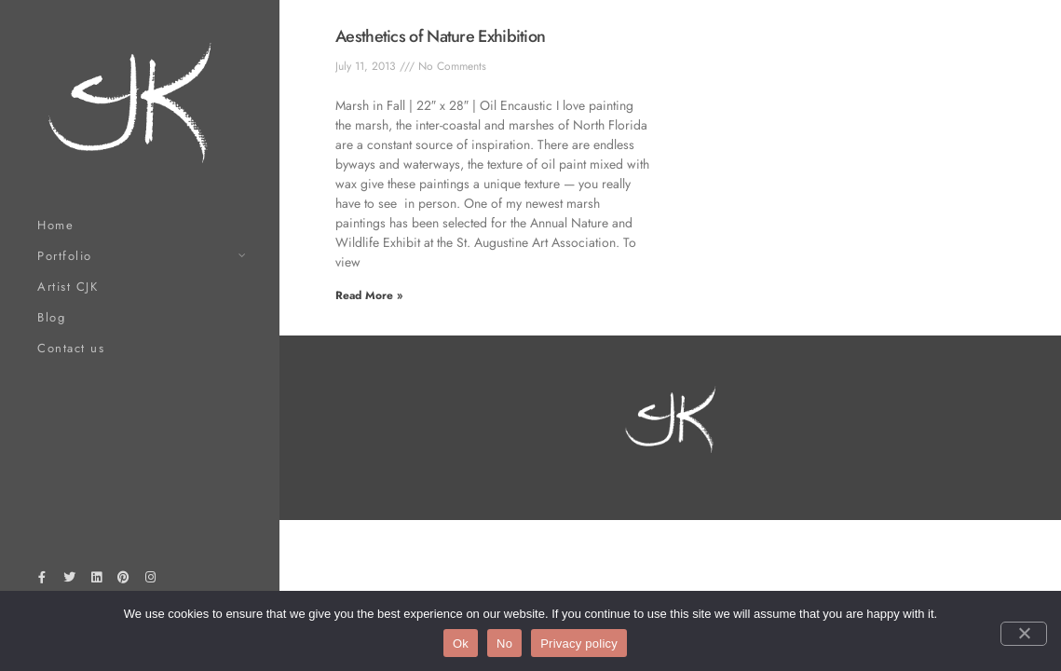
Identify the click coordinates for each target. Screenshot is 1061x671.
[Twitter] (69, 580)
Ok (461, 643)
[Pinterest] (124, 580)
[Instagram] (151, 580)
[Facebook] (42, 580)
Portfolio (64, 256)
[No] (1023, 634)
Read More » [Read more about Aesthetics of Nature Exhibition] (368, 295)
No (504, 643)
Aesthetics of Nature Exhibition (440, 36)
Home (55, 225)
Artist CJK (67, 286)
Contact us (70, 348)
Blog (51, 317)
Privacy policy (579, 643)
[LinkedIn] (96, 580)
